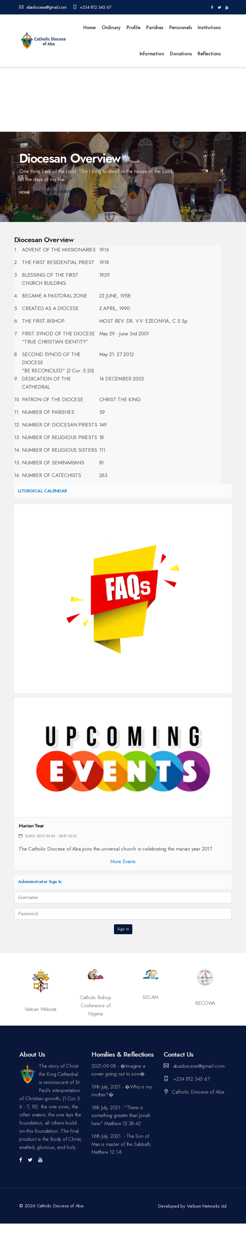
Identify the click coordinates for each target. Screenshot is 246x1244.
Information (152, 53)
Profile (133, 27)
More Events (123, 861)
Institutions (209, 27)
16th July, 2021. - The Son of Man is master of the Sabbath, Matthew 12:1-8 (121, 1145)
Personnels (180, 27)
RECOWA (205, 1003)
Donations (181, 53)
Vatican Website (40, 1009)
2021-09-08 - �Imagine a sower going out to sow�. (119, 1070)
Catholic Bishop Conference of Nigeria (95, 1005)
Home (89, 27)
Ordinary (111, 27)
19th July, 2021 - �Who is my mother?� (122, 1091)
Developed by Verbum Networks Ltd (192, 1206)
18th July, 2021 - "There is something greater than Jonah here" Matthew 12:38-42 (122, 1116)
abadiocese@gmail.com (43, 7)
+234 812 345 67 (92, 7)
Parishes (154, 27)
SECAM (150, 997)
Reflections (209, 53)
